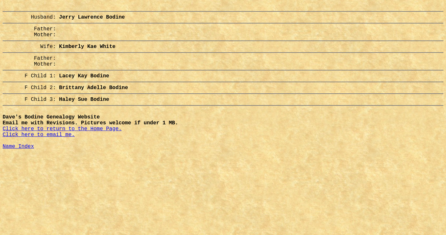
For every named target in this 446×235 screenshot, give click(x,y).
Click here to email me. (39, 153)
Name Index (18, 168)
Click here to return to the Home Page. (62, 146)
